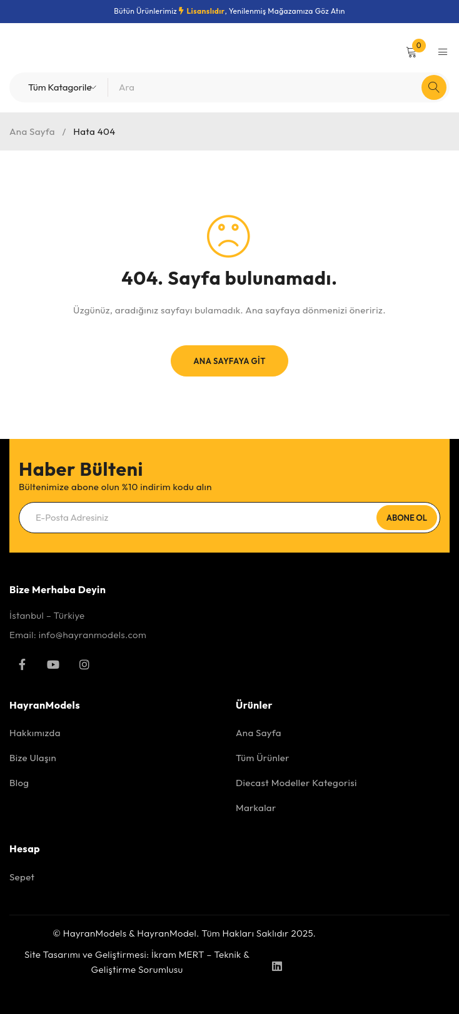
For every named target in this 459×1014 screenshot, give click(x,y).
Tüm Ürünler (263, 758)
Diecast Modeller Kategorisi (296, 783)
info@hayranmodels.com (92, 635)
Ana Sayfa (32, 131)
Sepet (21, 877)
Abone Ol (406, 518)
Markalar (256, 808)
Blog (19, 783)
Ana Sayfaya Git (229, 361)
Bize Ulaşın (32, 758)
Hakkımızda (35, 733)
